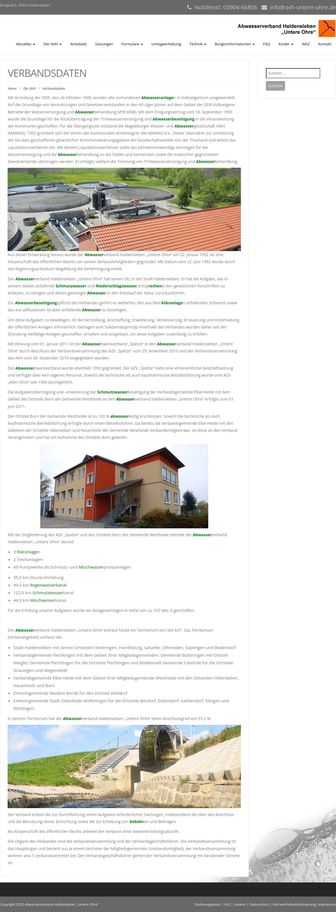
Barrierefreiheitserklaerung (294, 904)
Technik (197, 43)
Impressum (327, 904)
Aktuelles (25, 43)
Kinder (286, 43)
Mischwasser (91, 567)
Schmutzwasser (71, 286)
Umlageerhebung (166, 43)
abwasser (119, 416)
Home (12, 88)
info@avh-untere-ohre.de (303, 7)
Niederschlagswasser (116, 286)
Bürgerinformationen (235, 43)
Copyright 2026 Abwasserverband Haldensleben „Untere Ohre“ (49, 904)
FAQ (266, 43)
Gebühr (136, 821)
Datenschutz (259, 904)
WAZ (306, 43)
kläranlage (172, 302)
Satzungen (104, 43)
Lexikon (240, 904)
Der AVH (53, 43)
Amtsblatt (78, 43)
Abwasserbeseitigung (173, 119)
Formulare (132, 43)
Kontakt (324, 43)
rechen (155, 286)
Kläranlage (27, 552)
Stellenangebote (207, 904)
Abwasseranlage (157, 97)
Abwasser (84, 112)
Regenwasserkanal (48, 585)
